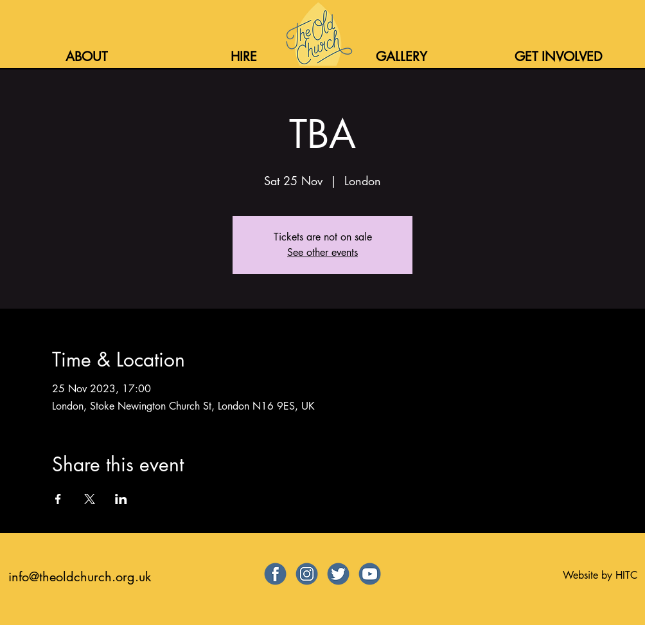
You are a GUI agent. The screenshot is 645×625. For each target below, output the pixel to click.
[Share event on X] (90, 499)
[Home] (317, 34)
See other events (322, 252)
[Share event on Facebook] (58, 499)
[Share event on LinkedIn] (121, 499)
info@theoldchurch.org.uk (79, 576)
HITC (626, 575)
